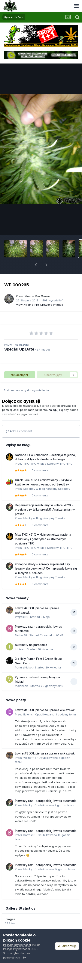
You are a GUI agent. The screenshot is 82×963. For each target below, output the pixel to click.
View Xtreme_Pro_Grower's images (39, 304)
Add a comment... (20, 431)
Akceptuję (67, 946)
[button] (35, 264)
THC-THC (29, 463)
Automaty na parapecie (31, 645)
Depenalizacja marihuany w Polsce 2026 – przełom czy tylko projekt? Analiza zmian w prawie (45, 509)
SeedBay (29, 488)
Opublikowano (55, 714)
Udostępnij (19, 375)
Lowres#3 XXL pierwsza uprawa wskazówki (45, 710)
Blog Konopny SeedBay (54, 488)
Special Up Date (19, 349)
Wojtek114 (21, 616)
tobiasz (20, 649)
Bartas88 (21, 635)
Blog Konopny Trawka (50, 518)
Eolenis (28, 714)
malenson (21, 686)
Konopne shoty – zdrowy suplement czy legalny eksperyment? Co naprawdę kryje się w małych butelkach (46, 568)
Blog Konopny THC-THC (56, 463)
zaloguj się (56, 409)
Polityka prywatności (17, 944)
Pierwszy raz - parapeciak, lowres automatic (45, 801)
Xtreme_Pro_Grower (37, 296)
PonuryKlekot (24, 667)
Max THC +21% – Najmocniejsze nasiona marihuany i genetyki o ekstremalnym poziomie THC (43, 539)
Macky (27, 518)
